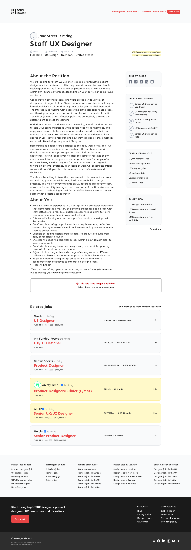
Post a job (174, 11)
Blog (139, 510)
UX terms (142, 521)
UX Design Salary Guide (140, 204)
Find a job (118, 11)
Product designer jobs (140, 163)
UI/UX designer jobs (139, 158)
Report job (155, 229)
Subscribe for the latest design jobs (96, 287)
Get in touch (159, 11)
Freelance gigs (53, 476)
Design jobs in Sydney (124, 480)
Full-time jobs (53, 469)
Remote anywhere (87, 469)
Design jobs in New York (125, 473)
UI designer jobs (137, 173)
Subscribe (146, 11)
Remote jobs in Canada (89, 483)
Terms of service (170, 518)
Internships (51, 480)
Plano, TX (108, 343)
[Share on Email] (152, 82)
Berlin (107, 389)
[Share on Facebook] (130, 82)
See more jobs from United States (138, 306)
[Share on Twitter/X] (141, 82)
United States (84, 55)
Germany (118, 389)
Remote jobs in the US (89, 476)
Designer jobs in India (165, 480)
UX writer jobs (136, 182)
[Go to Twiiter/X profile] (153, 541)
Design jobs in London (124, 469)
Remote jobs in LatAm (89, 487)
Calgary (108, 435)
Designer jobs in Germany (167, 483)
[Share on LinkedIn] (136, 82)
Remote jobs (52, 473)
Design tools (144, 518)
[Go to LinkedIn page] (163, 541)
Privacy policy (169, 521)
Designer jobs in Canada (166, 476)
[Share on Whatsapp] (146, 82)
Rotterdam (109, 413)
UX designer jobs (137, 168)
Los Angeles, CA (111, 365)
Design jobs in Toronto (124, 483)
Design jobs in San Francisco (127, 476)
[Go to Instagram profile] (168, 541)
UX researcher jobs (138, 178)
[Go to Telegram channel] (178, 541)
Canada (119, 435)
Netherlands (124, 413)
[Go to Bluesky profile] (173, 541)
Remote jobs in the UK (89, 480)
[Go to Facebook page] (158, 541)
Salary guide (144, 514)
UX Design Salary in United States (142, 211)
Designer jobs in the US (165, 469)
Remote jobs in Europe (89, 473)
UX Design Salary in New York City (141, 218)
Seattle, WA (109, 320)
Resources (133, 11)
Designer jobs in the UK (165, 473)
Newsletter (167, 514)
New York (67, 55)
